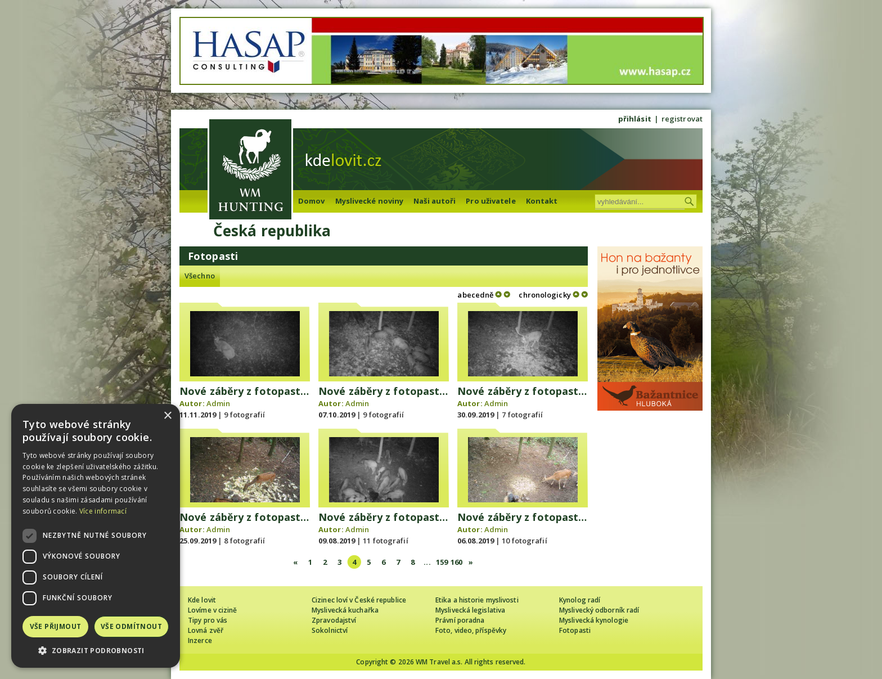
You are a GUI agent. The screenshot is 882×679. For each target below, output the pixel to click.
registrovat (682, 119)
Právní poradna (459, 620)
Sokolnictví (330, 630)
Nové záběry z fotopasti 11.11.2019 (268, 391)
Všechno (199, 276)
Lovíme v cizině (212, 610)
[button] (95, 650)
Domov (311, 201)
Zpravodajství (334, 620)
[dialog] (95, 536)
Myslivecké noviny (369, 201)
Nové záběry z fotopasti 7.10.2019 (404, 391)
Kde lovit (202, 600)
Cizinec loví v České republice (359, 600)
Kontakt (542, 201)
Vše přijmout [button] (56, 626)
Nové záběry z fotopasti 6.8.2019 (540, 517)
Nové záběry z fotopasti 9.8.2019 (401, 517)
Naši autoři (434, 201)
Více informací (103, 511)
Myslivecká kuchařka (345, 610)
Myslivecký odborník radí (599, 610)
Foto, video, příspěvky (470, 630)
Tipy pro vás (207, 620)
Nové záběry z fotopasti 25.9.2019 (265, 517)
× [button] (167, 416)
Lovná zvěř (205, 630)
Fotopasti (575, 630)
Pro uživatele (490, 201)
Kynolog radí (579, 600)
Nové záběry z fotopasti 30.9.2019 (543, 391)
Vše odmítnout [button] (131, 626)
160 (456, 562)
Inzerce (200, 640)
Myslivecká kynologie (593, 620)
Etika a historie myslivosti (477, 600)
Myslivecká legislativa (470, 610)
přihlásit (634, 119)
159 (442, 562)
